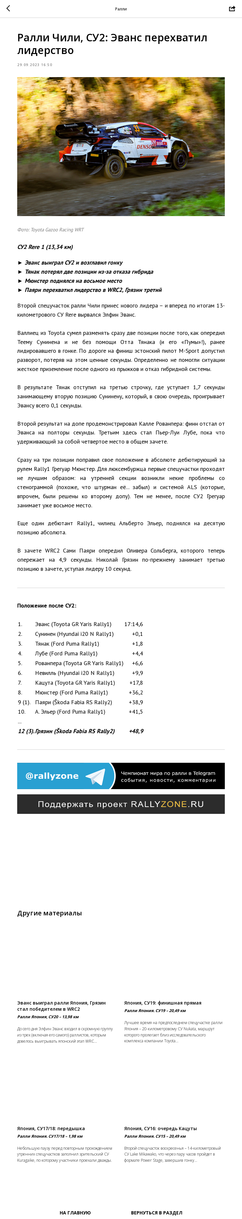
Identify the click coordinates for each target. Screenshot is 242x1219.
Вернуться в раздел (156, 1213)
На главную (75, 1213)
